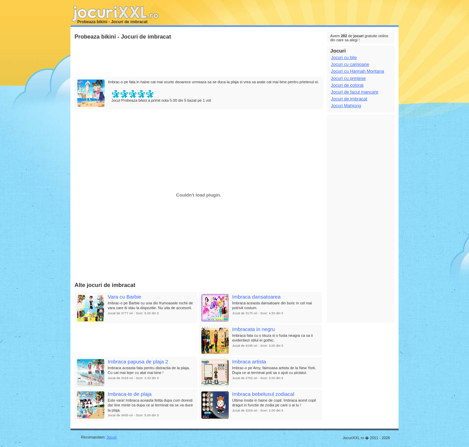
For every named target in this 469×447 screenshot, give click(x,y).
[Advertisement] (198, 58)
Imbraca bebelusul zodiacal (263, 394)
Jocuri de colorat (347, 85)
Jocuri (112, 437)
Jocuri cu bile (344, 57)
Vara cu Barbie (124, 297)
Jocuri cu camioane (350, 64)
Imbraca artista (249, 361)
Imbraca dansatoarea (256, 297)
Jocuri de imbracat (349, 98)
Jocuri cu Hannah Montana (357, 71)
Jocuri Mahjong (346, 105)
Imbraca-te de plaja (129, 394)
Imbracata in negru (253, 329)
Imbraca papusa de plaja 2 (138, 361)
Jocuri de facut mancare (354, 92)
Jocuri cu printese (348, 78)
